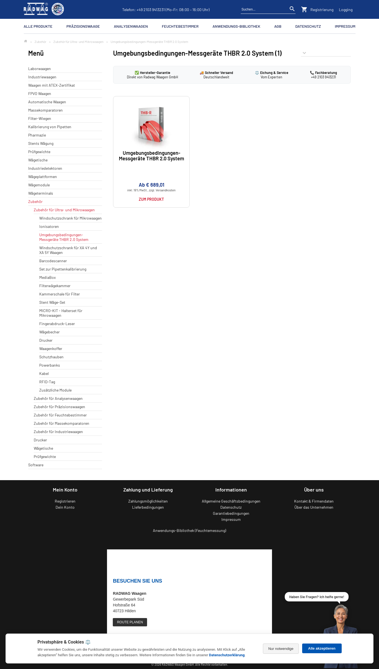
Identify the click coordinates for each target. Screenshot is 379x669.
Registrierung (321, 9)
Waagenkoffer (50, 348)
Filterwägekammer (54, 285)
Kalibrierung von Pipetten (49, 126)
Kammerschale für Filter (59, 294)
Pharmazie (37, 135)
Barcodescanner (53, 260)
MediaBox (47, 277)
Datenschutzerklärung (227, 655)
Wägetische (38, 160)
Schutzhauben (51, 356)
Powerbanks (49, 365)
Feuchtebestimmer (180, 26)
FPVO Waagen (39, 93)
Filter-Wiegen (39, 118)
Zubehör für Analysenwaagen (58, 398)
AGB (277, 26)
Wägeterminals (40, 193)
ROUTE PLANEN (130, 622)
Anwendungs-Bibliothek (236, 26)
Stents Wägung (40, 143)
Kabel (44, 373)
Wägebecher (49, 332)
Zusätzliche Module (55, 390)
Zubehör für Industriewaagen (58, 431)
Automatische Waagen (47, 101)
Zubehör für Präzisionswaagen (59, 406)
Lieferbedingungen (148, 507)
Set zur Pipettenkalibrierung (62, 269)
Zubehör (40, 41)
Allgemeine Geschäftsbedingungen (231, 501)
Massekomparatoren (45, 110)
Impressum (345, 26)
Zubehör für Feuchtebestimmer (60, 415)
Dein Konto (65, 507)
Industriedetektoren (45, 168)
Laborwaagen (39, 68)
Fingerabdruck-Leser (57, 323)
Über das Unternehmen (313, 507)
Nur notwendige (280, 649)
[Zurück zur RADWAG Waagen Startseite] (44, 9)
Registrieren (65, 501)
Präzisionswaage (83, 26)
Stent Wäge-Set (52, 302)
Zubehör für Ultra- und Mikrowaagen (78, 41)
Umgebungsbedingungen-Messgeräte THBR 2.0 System (63, 237)
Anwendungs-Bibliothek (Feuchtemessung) (189, 530)
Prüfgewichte (39, 151)
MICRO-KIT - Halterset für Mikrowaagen (60, 313)
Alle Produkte (38, 26)
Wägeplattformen (42, 176)
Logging (345, 9)
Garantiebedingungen (231, 513)
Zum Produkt (151, 199)
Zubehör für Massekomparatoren (61, 423)
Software (35, 464)
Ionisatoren (49, 226)
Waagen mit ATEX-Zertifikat (51, 85)
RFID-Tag (47, 381)
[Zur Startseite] (25, 41)
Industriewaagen (42, 76)
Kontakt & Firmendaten (314, 501)
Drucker (46, 340)
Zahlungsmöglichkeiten (148, 501)
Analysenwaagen (131, 26)
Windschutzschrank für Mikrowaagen (70, 218)
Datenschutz (308, 26)
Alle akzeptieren (322, 648)
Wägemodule (39, 184)
